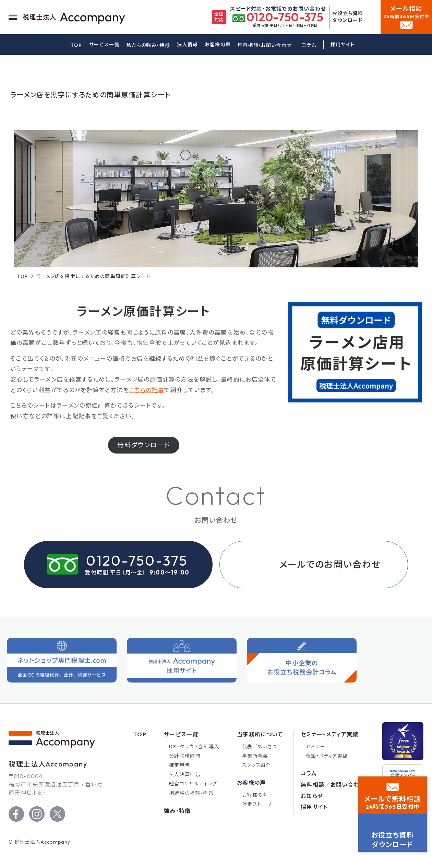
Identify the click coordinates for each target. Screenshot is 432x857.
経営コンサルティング (193, 784)
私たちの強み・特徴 (148, 45)
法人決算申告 (185, 774)
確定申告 (179, 765)
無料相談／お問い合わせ (333, 784)
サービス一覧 (104, 44)
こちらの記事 (146, 404)
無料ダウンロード (143, 460)
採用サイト (314, 807)
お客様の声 (218, 44)
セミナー (315, 747)
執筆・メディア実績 (327, 756)
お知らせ (312, 796)
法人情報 (187, 44)
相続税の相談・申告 (191, 793)
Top (139, 734)
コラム (309, 45)
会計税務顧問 (185, 756)
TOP (76, 45)
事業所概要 (255, 756)
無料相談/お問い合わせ (264, 45)
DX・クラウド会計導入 (194, 747)
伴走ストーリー (259, 804)
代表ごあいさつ (259, 747)
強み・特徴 (177, 810)
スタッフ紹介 (256, 765)
